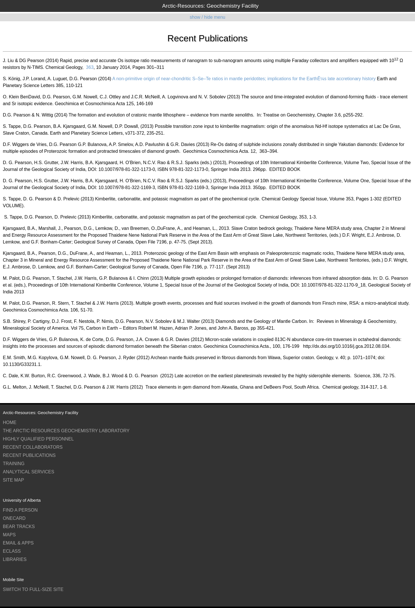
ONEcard (14, 518)
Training (13, 463)
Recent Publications (29, 455)
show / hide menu (207, 17)
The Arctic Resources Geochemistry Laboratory (66, 430)
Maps (9, 534)
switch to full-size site (33, 589)
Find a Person (20, 510)
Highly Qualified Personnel (38, 439)
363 (89, 67)
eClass (12, 551)
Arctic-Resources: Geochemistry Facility (210, 6)
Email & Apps (18, 543)
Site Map (13, 480)
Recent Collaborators (33, 447)
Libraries (15, 559)
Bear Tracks (19, 526)
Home (9, 422)
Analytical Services (28, 471)
